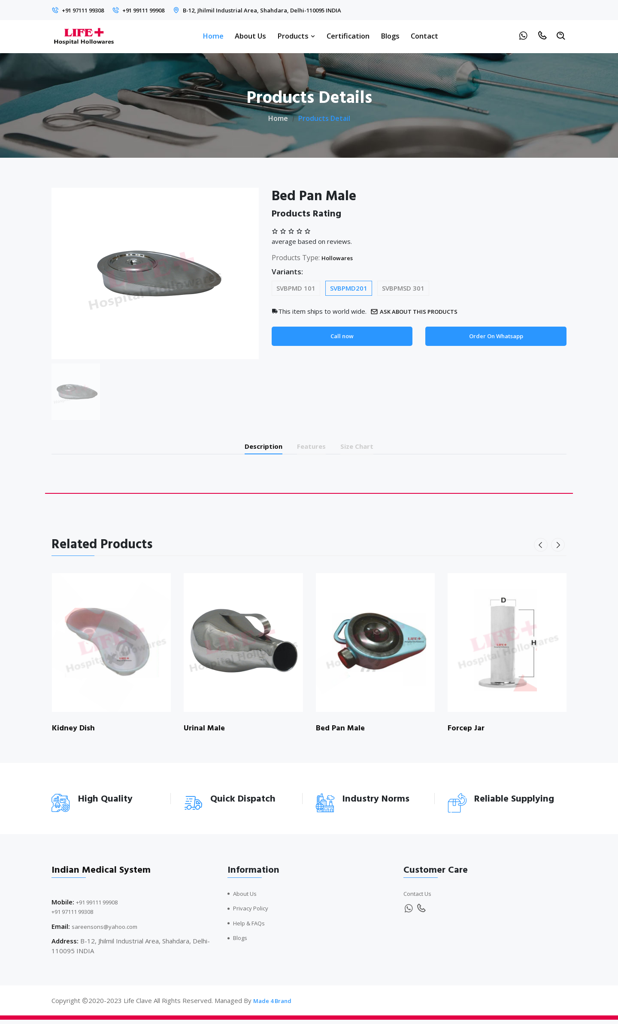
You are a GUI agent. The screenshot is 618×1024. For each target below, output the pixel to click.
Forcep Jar (468, 732)
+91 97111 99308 (88, 10)
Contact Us (419, 897)
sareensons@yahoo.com (108, 930)
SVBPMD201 (348, 288)
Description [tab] (253, 447)
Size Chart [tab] (369, 447)
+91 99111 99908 (161, 10)
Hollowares (340, 257)
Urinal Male (206, 732)
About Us (250, 36)
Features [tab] (312, 447)
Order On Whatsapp (496, 337)
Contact (424, 36)
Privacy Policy (253, 912)
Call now (342, 337)
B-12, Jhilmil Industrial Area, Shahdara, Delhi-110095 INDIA (296, 10)
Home (213, 36)
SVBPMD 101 (295, 288)
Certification (348, 36)
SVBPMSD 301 (403, 288)
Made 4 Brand (274, 1004)
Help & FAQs (252, 926)
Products (296, 36)
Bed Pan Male (342, 732)
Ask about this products (421, 311)
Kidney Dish (75, 732)
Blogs (390, 36)
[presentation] (542, 549)
